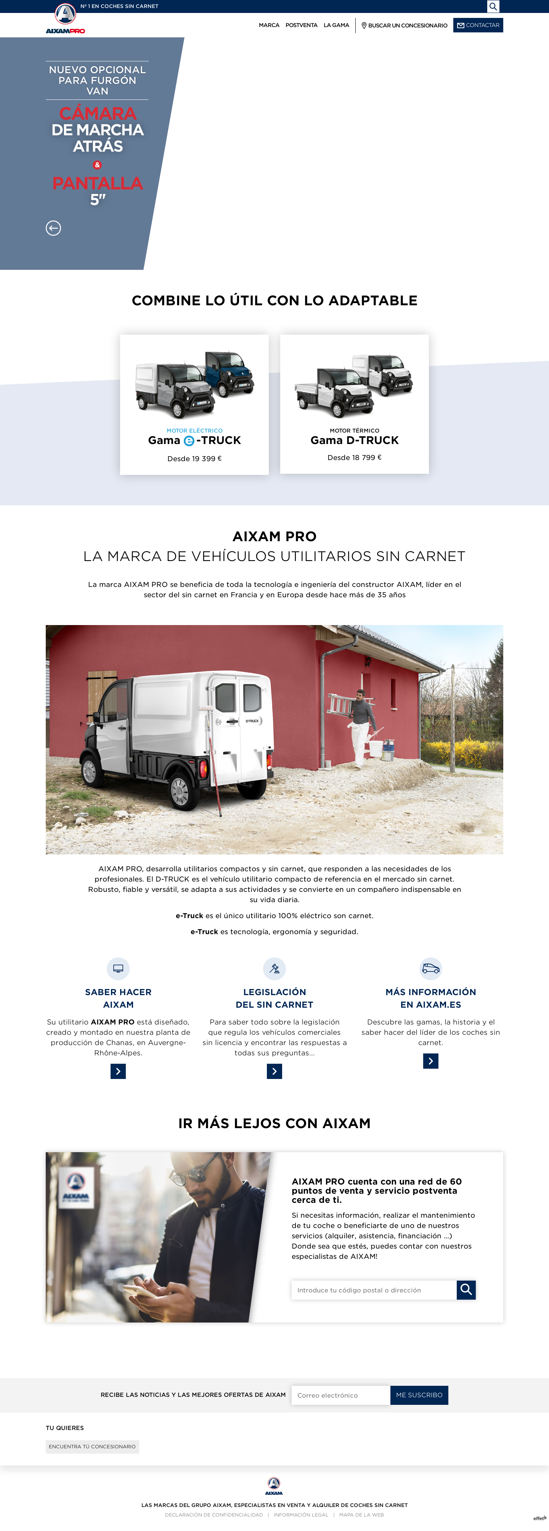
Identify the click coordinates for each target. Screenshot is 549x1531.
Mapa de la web (361, 1522)
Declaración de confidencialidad (214, 1522)
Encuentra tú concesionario (104, 1450)
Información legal (301, 1522)
